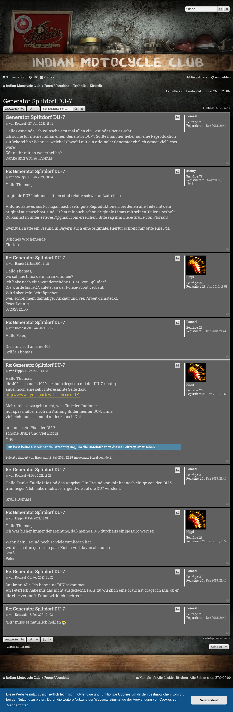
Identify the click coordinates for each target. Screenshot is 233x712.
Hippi (190, 277)
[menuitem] (33, 77)
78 (201, 177)
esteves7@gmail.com (59, 217)
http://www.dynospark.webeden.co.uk (40, 394)
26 (201, 283)
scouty (191, 171)
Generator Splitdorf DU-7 (37, 101)
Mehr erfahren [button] (17, 705)
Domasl (191, 116)
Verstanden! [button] (209, 700)
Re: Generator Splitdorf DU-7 (35, 171)
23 (201, 122)
